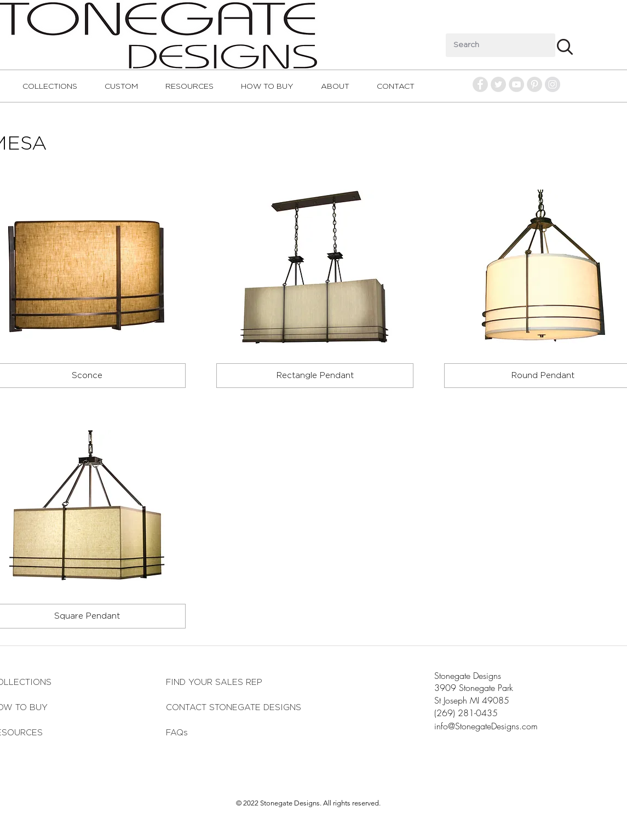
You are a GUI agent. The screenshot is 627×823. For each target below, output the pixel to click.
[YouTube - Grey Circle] (516, 84)
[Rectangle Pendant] (314, 375)
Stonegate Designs (467, 676)
